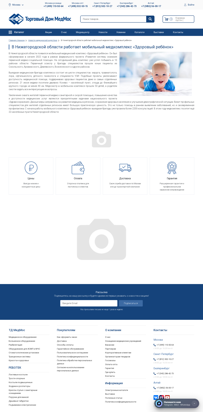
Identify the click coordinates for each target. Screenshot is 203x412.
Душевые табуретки (19, 401)
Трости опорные (17, 378)
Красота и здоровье (19, 360)
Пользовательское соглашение (72, 352)
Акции (48, 32)
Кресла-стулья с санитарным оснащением (23, 392)
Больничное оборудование (22, 341)
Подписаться (131, 303)
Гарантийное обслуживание (70, 349)
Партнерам (110, 349)
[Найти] (150, 19)
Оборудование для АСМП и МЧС (24, 349)
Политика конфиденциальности (72, 356)
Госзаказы (110, 360)
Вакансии (109, 345)
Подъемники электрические (22, 405)
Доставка (62, 341)
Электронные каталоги (116, 390)
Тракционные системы (19, 356)
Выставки (159, 32)
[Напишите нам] (176, 403)
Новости (103, 32)
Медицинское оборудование (22, 337)
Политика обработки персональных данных (74, 362)
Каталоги (139, 32)
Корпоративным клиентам (118, 352)
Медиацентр (82, 32)
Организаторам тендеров (117, 356)
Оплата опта (111, 364)
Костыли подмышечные (20, 382)
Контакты (178, 32)
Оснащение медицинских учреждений (123, 341)
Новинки (121, 32)
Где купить (110, 372)
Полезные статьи (113, 398)
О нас (64, 32)
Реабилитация (15, 345)
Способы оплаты (65, 345)
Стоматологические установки (24, 352)
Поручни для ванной (19, 397)
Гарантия (109, 368)
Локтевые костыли (18, 374)
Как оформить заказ (67, 337)
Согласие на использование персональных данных (70, 369)
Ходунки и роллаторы (19, 386)
